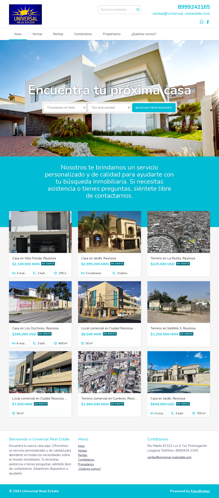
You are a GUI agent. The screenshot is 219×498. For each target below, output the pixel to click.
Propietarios (112, 34)
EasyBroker (200, 491)
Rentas (58, 34)
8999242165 (194, 7)
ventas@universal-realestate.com (181, 13)
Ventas (37, 34)
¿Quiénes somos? (143, 34)
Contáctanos (83, 34)
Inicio (18, 34)
